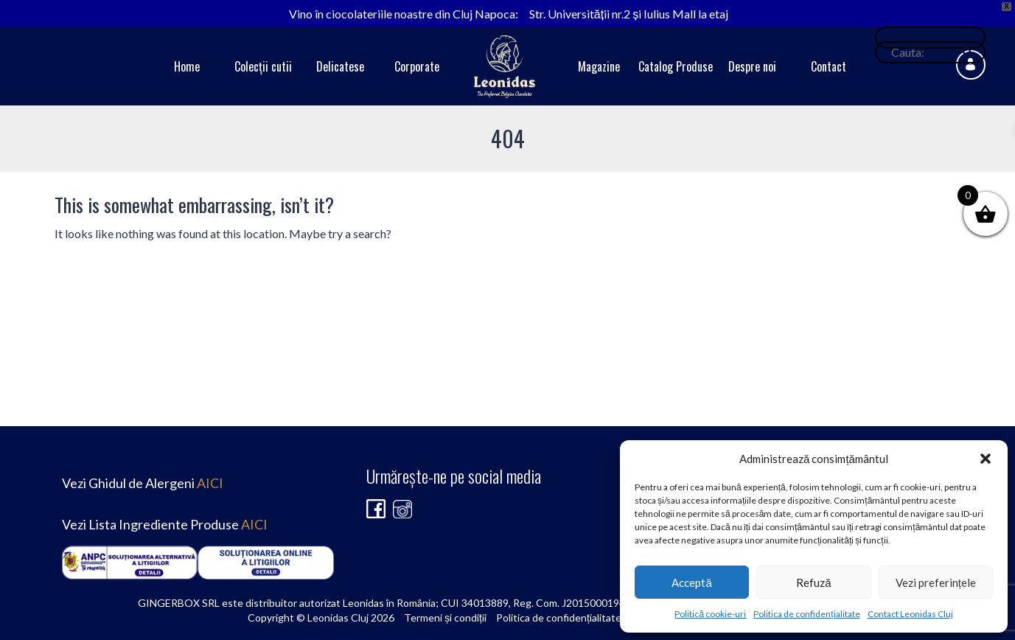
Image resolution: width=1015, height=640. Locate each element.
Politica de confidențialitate (806, 613)
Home (187, 66)
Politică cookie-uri (710, 613)
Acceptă (691, 582)
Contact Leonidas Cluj (910, 613)
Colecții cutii (263, 66)
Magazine (599, 66)
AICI (210, 483)
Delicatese (340, 66)
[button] (985, 458)
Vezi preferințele (936, 582)
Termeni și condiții (445, 617)
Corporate (416, 66)
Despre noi (752, 66)
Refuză (813, 582)
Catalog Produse (675, 66)
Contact (828, 66)
